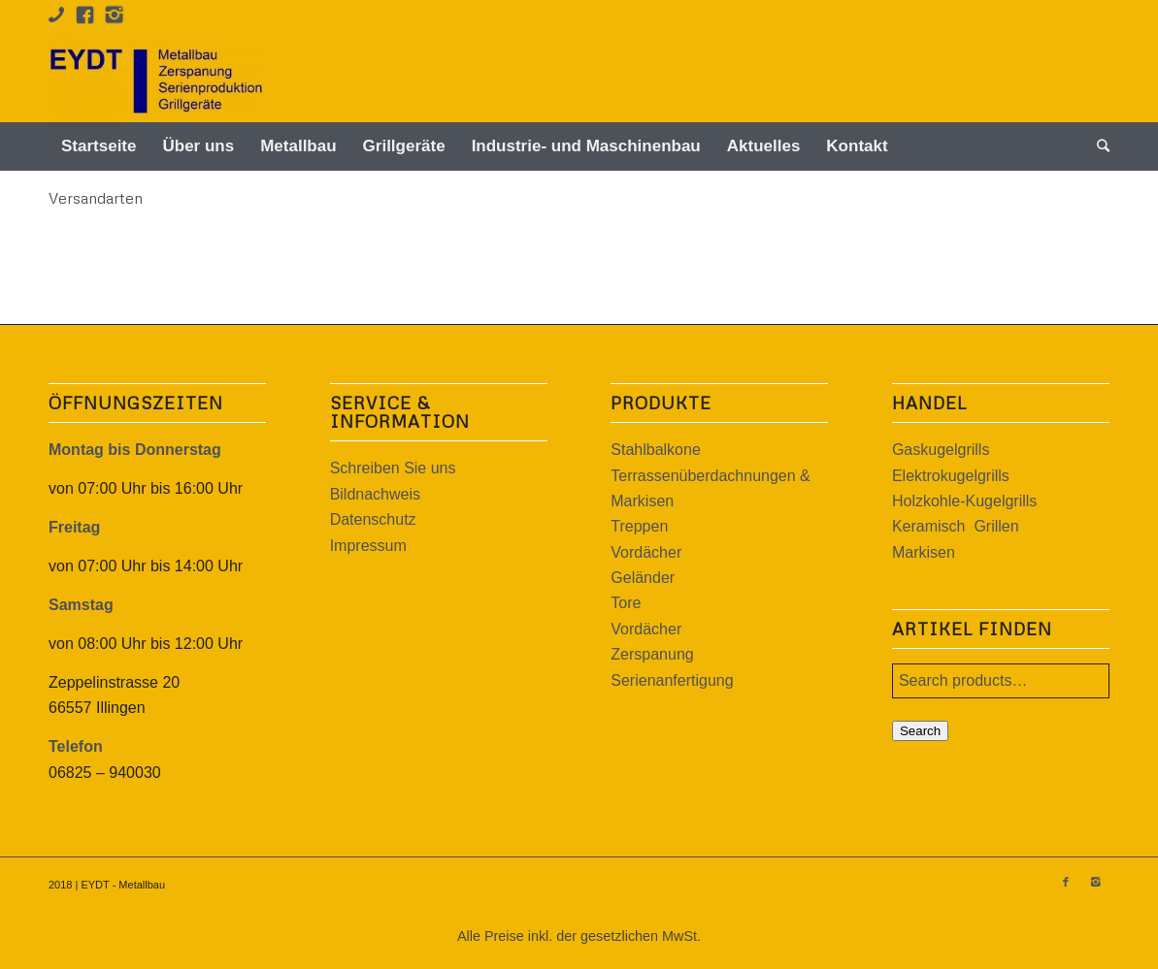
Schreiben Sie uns (393, 468)
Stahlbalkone (656, 449)
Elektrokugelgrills (950, 476)
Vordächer (646, 552)
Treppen (639, 526)
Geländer (643, 577)
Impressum (368, 545)
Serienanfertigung (672, 680)
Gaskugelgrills (940, 449)
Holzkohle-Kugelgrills (964, 501)
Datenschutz (373, 519)
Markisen (923, 552)
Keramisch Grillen (955, 526)
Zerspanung (652, 654)
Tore (626, 603)
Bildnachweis (375, 494)
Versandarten (96, 198)
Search (920, 731)
